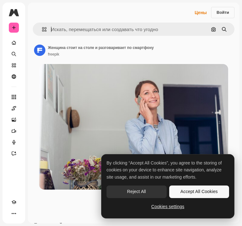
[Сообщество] (14, 77)
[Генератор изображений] (14, 120)
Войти (222, 12)
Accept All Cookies (199, 191)
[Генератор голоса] (14, 142)
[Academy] (14, 202)
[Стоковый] (14, 65)
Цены (201, 12)
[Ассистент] (14, 153)
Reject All (136, 191)
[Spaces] (14, 108)
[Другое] (14, 213)
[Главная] (14, 43)
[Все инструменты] (14, 97)
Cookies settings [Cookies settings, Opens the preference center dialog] (167, 206)
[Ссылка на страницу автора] (39, 50)
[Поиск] (14, 54)
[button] (41, 29)
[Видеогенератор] (14, 131)
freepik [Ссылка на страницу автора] (53, 54)
